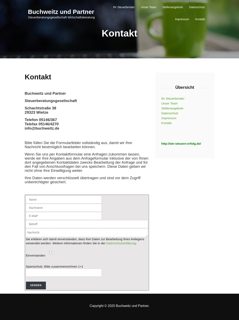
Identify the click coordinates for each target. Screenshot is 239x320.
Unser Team (148, 7)
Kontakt (200, 19)
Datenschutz (197, 7)
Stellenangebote (172, 7)
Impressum (182, 19)
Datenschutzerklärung (121, 243)
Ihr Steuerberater (124, 7)
